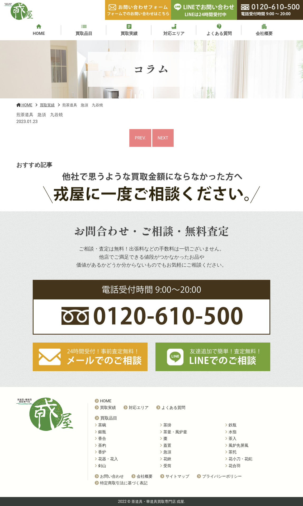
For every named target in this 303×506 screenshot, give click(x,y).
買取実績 (105, 407)
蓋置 (165, 445)
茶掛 (165, 425)
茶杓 (100, 445)
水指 (230, 432)
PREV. (140, 137)
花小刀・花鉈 (238, 459)
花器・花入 (106, 459)
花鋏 (165, 459)
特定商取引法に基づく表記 (121, 483)
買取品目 (106, 418)
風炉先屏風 (236, 445)
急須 (165, 452)
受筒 (165, 465)
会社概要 (142, 476)
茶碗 (100, 425)
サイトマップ (174, 476)
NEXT (163, 137)
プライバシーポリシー (219, 476)
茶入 (230, 438)
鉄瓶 (230, 425)
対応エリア (136, 407)
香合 (100, 438)
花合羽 (232, 465)
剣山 (100, 465)
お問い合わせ (109, 476)
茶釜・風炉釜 (173, 432)
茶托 (230, 452)
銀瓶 (100, 432)
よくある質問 (170, 407)
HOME (103, 401)
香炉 (100, 452)
